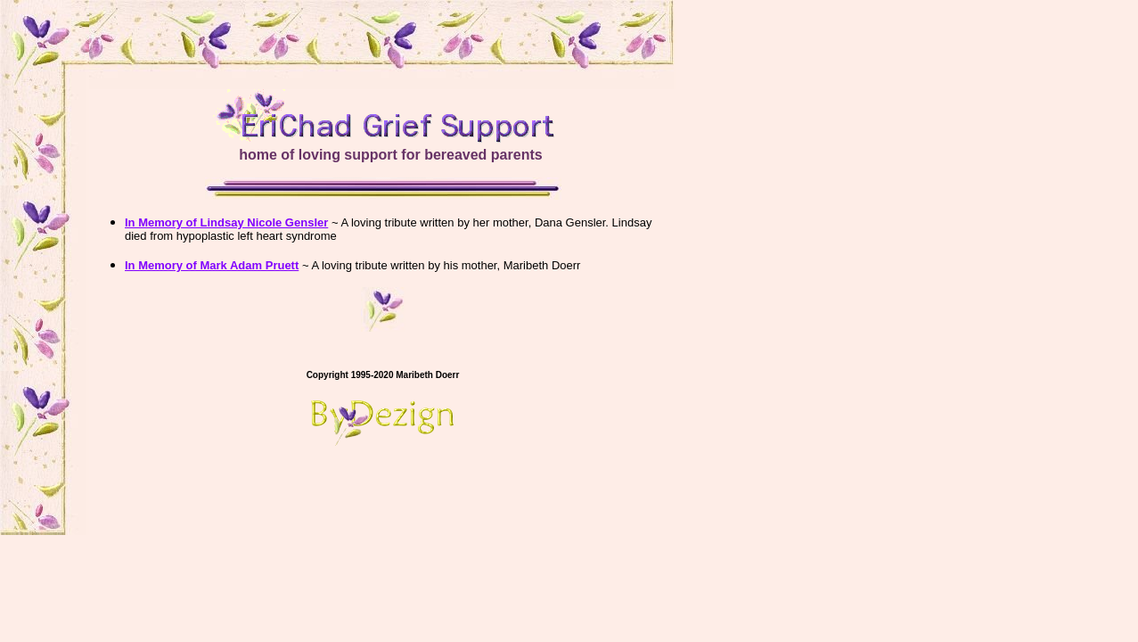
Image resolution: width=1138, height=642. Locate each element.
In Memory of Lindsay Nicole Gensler (226, 222)
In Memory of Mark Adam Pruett (212, 265)
